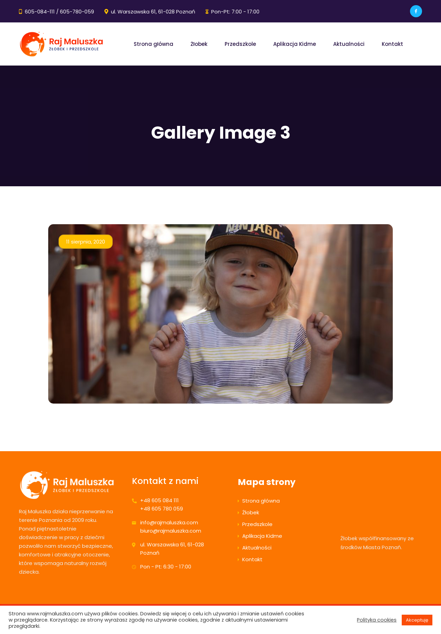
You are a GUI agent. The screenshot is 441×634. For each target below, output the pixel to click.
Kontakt (392, 44)
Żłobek (199, 44)
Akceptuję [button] (417, 620)
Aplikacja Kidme (294, 44)
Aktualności (349, 44)
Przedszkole (240, 44)
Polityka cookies (377, 620)
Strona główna (153, 44)
